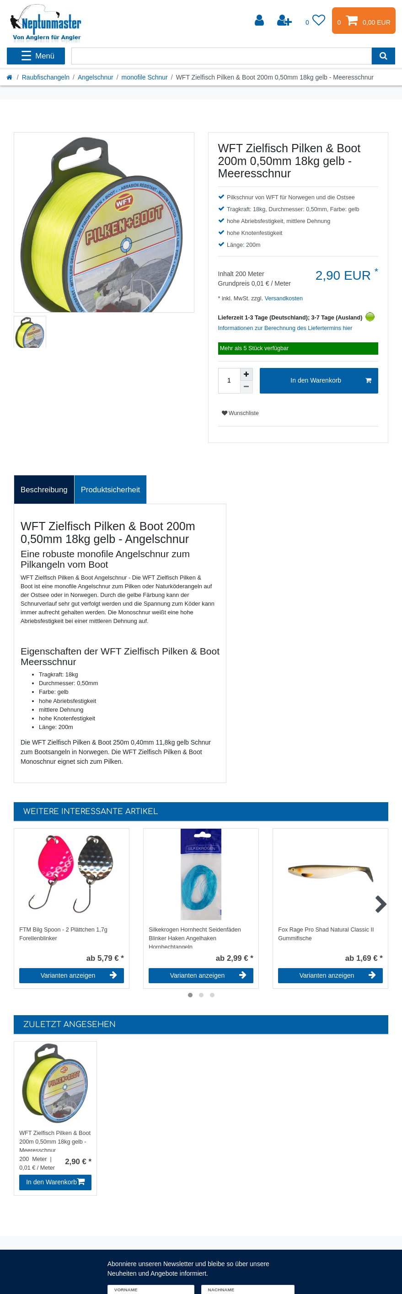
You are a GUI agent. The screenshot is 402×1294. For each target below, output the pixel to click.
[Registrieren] (285, 20)
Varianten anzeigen (79, 975)
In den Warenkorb (330, 381)
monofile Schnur (145, 77)
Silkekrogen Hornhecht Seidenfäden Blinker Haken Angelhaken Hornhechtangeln (195, 937)
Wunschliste (240, 413)
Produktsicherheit (110, 489)
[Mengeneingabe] (229, 381)
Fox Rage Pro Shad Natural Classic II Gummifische (326, 934)
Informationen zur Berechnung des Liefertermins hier (285, 328)
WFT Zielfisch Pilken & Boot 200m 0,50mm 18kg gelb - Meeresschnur (55, 1141)
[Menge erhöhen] (246, 374)
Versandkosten (283, 298)
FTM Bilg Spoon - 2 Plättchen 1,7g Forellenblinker (63, 934)
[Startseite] (10, 77)
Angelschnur (95, 77)
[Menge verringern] (246, 387)
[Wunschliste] (315, 20)
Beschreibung (44, 489)
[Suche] (383, 56)
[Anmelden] (260, 20)
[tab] (44, 489)
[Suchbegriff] (221, 56)
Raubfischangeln (46, 77)
